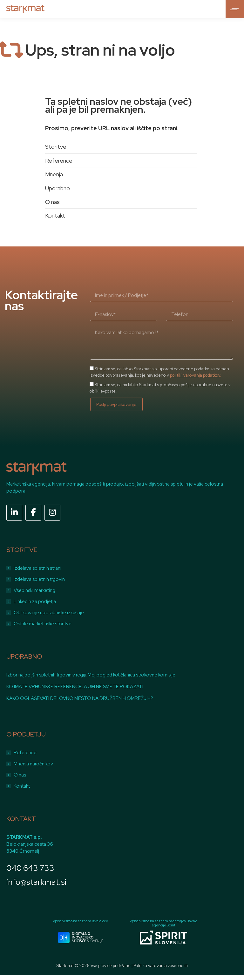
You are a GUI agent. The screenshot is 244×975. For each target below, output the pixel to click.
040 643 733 (30, 868)
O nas (52, 201)
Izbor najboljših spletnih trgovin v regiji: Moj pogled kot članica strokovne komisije (90, 675)
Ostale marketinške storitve (42, 624)
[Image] (80, 937)
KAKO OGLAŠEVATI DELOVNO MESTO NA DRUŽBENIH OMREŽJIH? (79, 698)
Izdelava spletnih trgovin (39, 579)
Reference (58, 160)
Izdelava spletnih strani (37, 568)
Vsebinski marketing (34, 590)
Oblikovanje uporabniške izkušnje (49, 612)
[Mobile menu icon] (235, 9)
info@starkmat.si (36, 882)
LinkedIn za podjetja (35, 601)
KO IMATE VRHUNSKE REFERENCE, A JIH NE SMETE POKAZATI (74, 686)
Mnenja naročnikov (33, 764)
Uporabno (57, 188)
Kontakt (55, 215)
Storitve (55, 146)
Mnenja (54, 174)
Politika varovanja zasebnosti (160, 965)
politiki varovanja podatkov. (195, 375)
